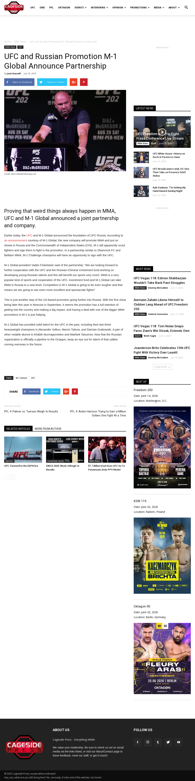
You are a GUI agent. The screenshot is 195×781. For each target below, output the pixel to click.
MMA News (10, 47)
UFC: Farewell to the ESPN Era (21, 465)
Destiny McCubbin (158, 287)
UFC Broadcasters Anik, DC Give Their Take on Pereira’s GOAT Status (171, 172)
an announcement (15, 240)
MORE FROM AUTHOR (48, 428)
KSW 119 (140, 501)
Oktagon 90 (142, 606)
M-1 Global (21, 377)
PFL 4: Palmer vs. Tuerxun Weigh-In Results (31, 411)
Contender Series (55, 461)
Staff (153, 143)
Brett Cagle (150, 335)
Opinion (119, 7)
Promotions (140, 7)
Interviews (99, 7)
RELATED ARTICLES (18, 428)
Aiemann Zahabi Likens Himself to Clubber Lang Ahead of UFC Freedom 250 (161, 304)
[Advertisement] (97, 25)
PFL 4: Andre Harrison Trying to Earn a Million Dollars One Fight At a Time (98, 413)
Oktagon (64, 7)
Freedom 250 (143, 390)
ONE (42, 7)
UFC (32, 7)
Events (81, 7)
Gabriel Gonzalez (158, 314)
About (174, 7)
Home (7, 41)
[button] (186, 5)
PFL (51, 7)
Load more (162, 366)
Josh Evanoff (14, 73)
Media (159, 7)
